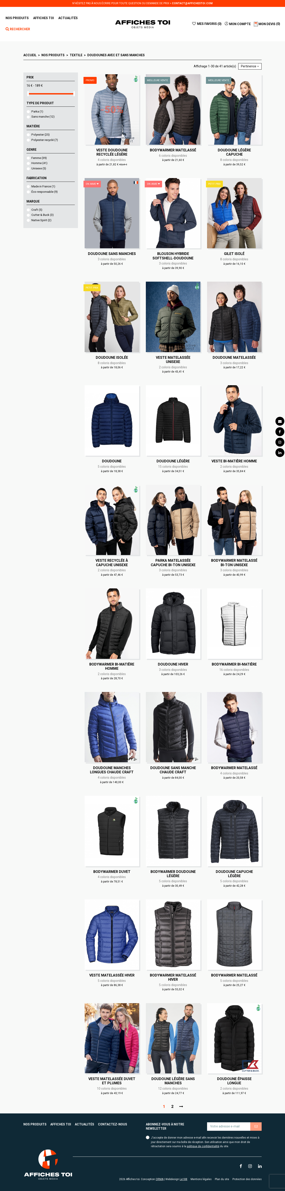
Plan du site (222, 1179)
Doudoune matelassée (234, 357)
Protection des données (247, 1179)
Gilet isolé (234, 254)
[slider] (28, 93)
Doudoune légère (173, 461)
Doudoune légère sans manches (173, 1081)
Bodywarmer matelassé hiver (173, 977)
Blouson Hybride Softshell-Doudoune (173, 256)
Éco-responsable (44, 191)
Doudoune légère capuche (234, 152)
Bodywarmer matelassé (173, 150)
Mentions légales (201, 1179)
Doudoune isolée (112, 357)
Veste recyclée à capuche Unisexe (112, 562)
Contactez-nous (112, 1124)
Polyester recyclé (44, 140)
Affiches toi (60, 1124)
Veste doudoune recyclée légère (112, 152)
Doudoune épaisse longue (234, 1081)
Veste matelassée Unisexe (173, 359)
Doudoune (112, 461)
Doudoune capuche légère (234, 874)
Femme (39, 158)
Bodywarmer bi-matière (234, 664)
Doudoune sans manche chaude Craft (173, 770)
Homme (39, 163)
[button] (43, 18)
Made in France (43, 186)
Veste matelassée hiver (111, 975)
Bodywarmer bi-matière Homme (111, 666)
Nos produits (35, 1124)
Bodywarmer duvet (111, 872)
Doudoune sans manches (112, 254)
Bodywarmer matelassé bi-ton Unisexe (234, 562)
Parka (37, 111)
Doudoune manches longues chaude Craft (112, 770)
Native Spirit (41, 220)
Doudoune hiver (173, 664)
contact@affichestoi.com (192, 3)
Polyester (40, 134)
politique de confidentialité (203, 1146)
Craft (36, 209)
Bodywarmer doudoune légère (173, 874)
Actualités (84, 1124)
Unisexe (38, 168)
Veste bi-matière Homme (234, 461)
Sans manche (43, 116)
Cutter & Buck (42, 215)
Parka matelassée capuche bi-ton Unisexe (173, 562)
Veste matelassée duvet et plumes (111, 1081)
